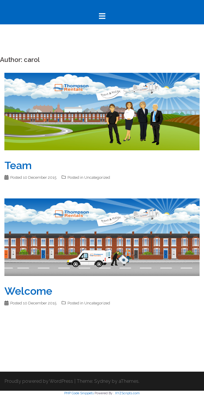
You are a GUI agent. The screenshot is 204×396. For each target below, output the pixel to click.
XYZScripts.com (127, 393)
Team (18, 165)
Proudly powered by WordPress (38, 381)
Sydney (102, 381)
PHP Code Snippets (79, 393)
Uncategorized (97, 177)
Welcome (28, 291)
